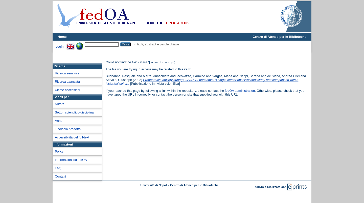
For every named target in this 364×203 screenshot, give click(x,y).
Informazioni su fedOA (71, 160)
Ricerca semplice (67, 73)
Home (62, 37)
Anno (58, 121)
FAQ (58, 168)
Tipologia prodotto (68, 129)
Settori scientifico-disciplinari (75, 112)
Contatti (60, 176)
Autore (59, 104)
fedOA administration (240, 91)
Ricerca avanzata (67, 81)
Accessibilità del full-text (72, 137)
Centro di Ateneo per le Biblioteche (279, 37)
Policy (59, 151)
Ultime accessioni (67, 90)
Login (59, 46)
